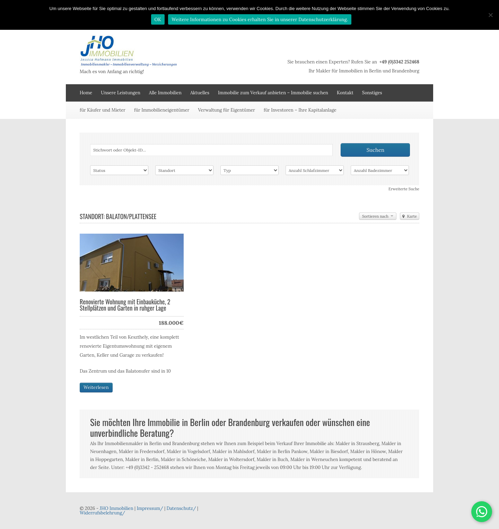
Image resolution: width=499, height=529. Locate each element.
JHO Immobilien (116, 508)
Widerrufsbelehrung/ (102, 513)
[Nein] (490, 14)
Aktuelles (199, 93)
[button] (481, 511)
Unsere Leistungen (120, 93)
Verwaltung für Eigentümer (226, 110)
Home (86, 93)
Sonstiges (372, 93)
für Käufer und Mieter (102, 110)
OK (158, 20)
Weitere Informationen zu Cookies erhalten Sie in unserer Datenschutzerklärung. (260, 20)
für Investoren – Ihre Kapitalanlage (300, 110)
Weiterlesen (96, 387)
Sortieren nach (377, 216)
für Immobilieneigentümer (161, 110)
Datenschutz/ (181, 508)
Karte (409, 216)
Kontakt (345, 93)
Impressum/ (150, 508)
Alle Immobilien (165, 93)
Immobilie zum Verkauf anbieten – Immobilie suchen (273, 93)
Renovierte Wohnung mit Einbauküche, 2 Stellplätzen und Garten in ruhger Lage (125, 304)
